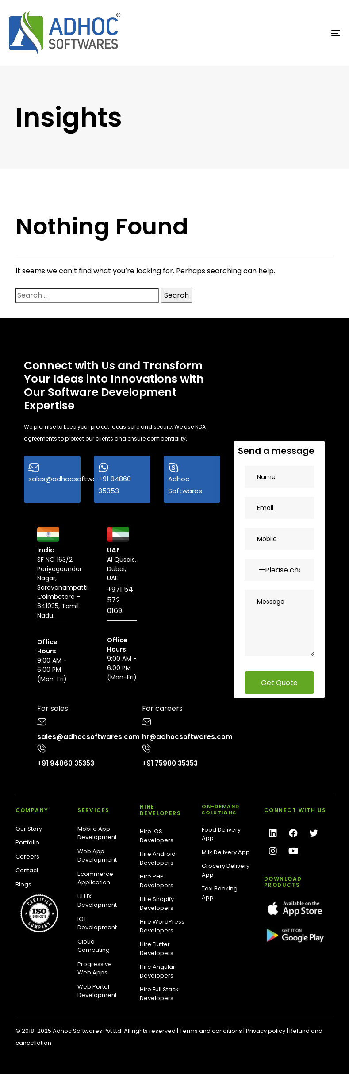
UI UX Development (97, 900)
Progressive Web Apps (94, 968)
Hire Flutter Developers (156, 948)
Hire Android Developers (158, 858)
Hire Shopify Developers (157, 903)
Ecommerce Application (95, 878)
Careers (27, 856)
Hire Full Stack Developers (159, 993)
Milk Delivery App (226, 852)
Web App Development (97, 855)
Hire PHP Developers (156, 881)
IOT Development (97, 923)
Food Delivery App (221, 834)
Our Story (28, 829)
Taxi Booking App (220, 892)
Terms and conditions (211, 1031)
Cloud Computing (93, 946)
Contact (26, 870)
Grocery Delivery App (225, 870)
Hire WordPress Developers (162, 926)
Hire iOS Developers (156, 835)
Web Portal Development (97, 991)
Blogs (23, 884)
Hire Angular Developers (157, 971)
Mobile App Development (97, 833)
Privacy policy (265, 1031)
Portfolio (27, 842)
